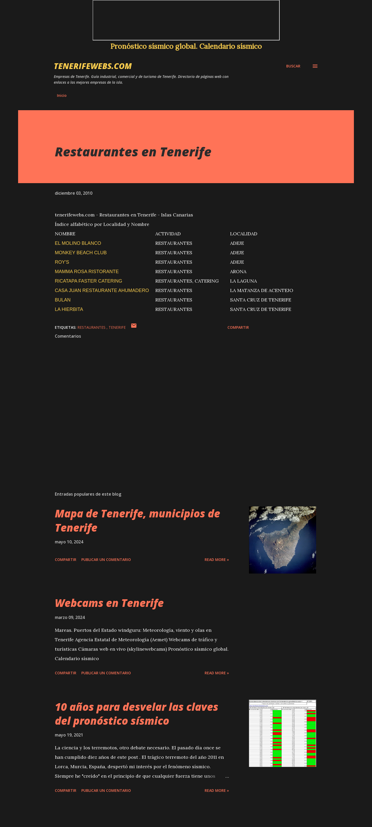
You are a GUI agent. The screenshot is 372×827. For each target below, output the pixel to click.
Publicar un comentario (106, 559)
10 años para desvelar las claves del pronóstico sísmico (136, 713)
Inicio (62, 95)
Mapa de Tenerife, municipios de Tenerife (137, 520)
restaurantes (92, 327)
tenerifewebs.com (93, 66)
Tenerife (117, 327)
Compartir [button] (238, 327)
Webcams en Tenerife (109, 603)
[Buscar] (293, 66)
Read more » (217, 559)
